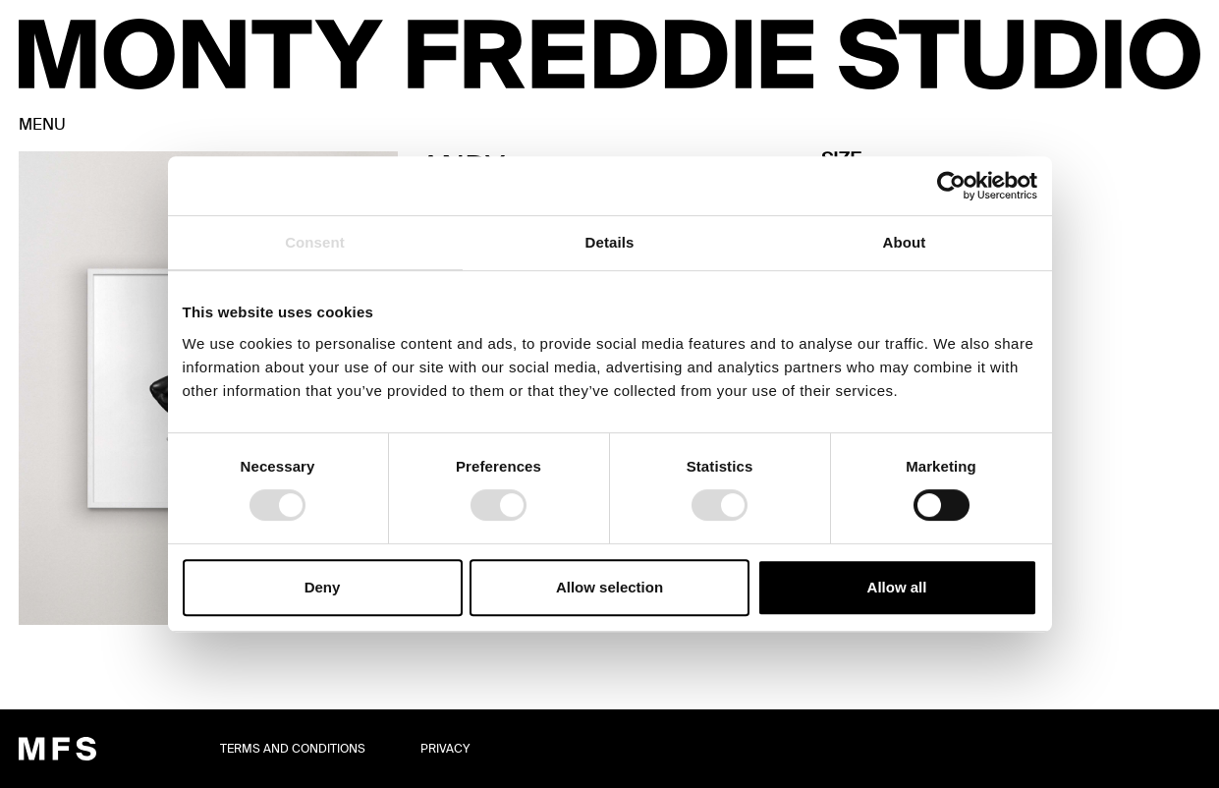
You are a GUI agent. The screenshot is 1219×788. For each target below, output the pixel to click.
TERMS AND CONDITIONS (292, 749)
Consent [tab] (315, 242)
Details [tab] (610, 242)
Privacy (445, 749)
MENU (42, 125)
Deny (323, 587)
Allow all (897, 587)
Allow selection (609, 587)
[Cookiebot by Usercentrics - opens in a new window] (951, 185)
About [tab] (904, 242)
